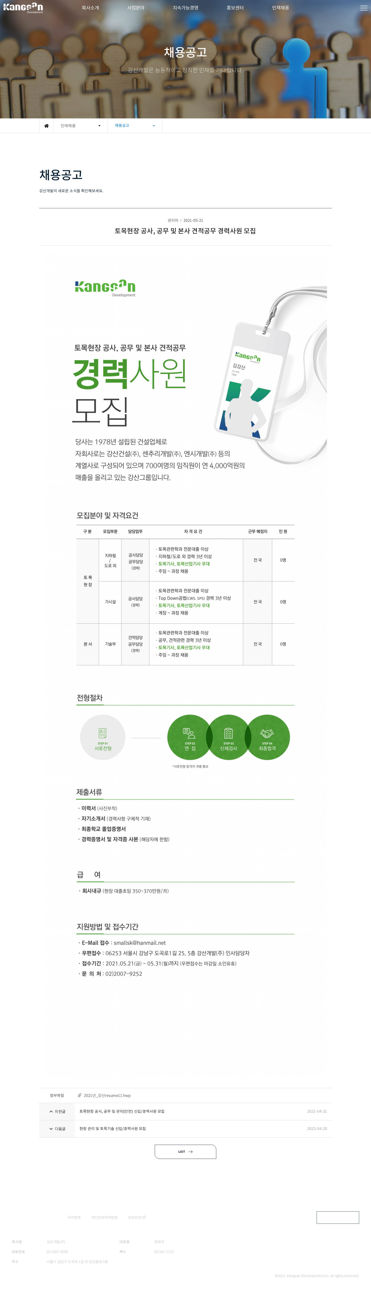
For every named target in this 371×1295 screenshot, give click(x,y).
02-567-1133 (164, 1252)
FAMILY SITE (334, 1217)
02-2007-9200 (57, 1252)
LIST (181, 1151)
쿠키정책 (74, 1217)
